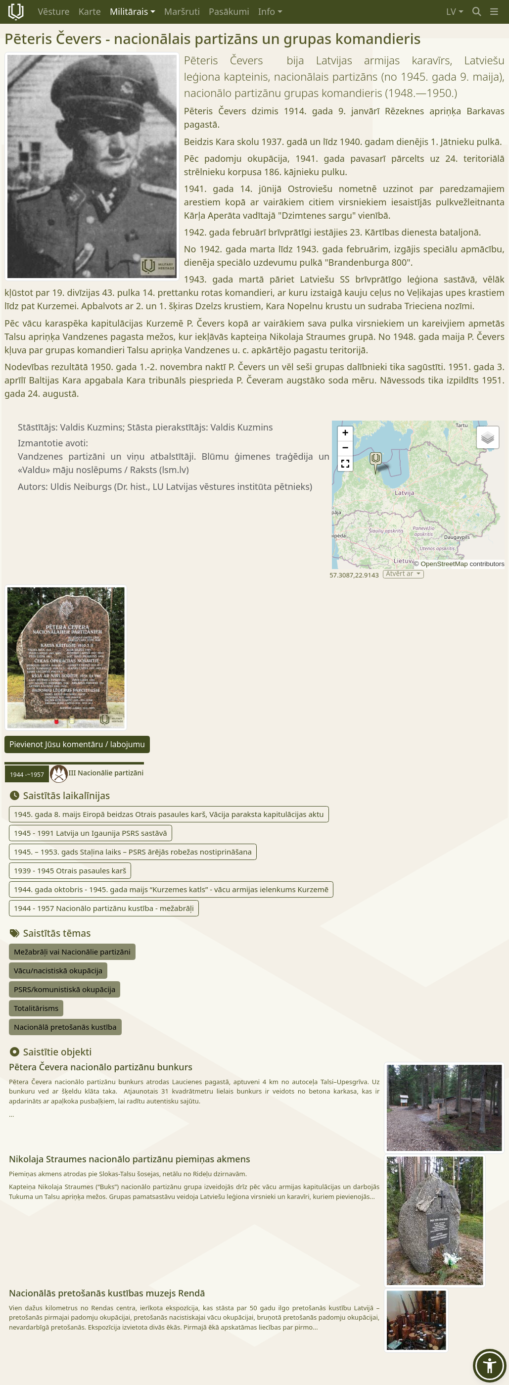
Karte (90, 11)
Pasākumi (229, 11)
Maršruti (182, 11)
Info (266, 11)
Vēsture (54, 11)
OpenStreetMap (443, 564)
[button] (494, 11)
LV (451, 11)
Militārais (129, 11)
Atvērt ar (400, 574)
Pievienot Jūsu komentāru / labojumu (77, 744)
